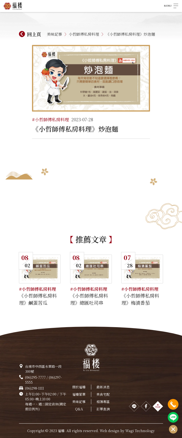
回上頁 (34, 34)
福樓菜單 (79, 394)
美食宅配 (103, 394)
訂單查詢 (103, 409)
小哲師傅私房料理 (84, 34)
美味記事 (54, 34)
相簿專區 (103, 401)
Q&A (79, 409)
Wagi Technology (140, 430)
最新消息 (103, 387)
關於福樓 (79, 387)
